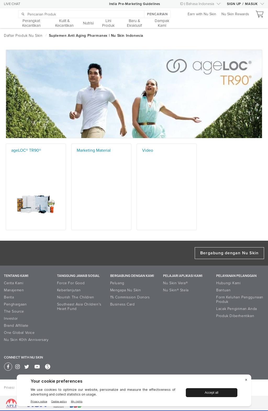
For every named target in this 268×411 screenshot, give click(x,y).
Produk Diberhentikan (235, 316)
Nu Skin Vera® (175, 283)
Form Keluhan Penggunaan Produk (239, 299)
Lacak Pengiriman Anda (236, 309)
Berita (9, 297)
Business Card (122, 304)
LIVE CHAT (12, 4)
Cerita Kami (14, 283)
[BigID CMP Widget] (134, 391)
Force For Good (71, 283)
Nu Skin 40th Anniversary (26, 340)
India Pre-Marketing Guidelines (134, 4)
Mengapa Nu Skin (125, 290)
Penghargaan (15, 304)
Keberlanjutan (69, 290)
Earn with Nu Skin (202, 14)
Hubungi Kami (228, 283)
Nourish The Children (75, 297)
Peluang (117, 283)
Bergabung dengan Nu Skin (229, 253)
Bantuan (223, 290)
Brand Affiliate (16, 325)
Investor (11, 318)
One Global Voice (19, 332)
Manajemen (14, 290)
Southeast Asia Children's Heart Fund (79, 306)
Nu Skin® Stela (175, 290)
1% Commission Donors (130, 297)
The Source (14, 311)
